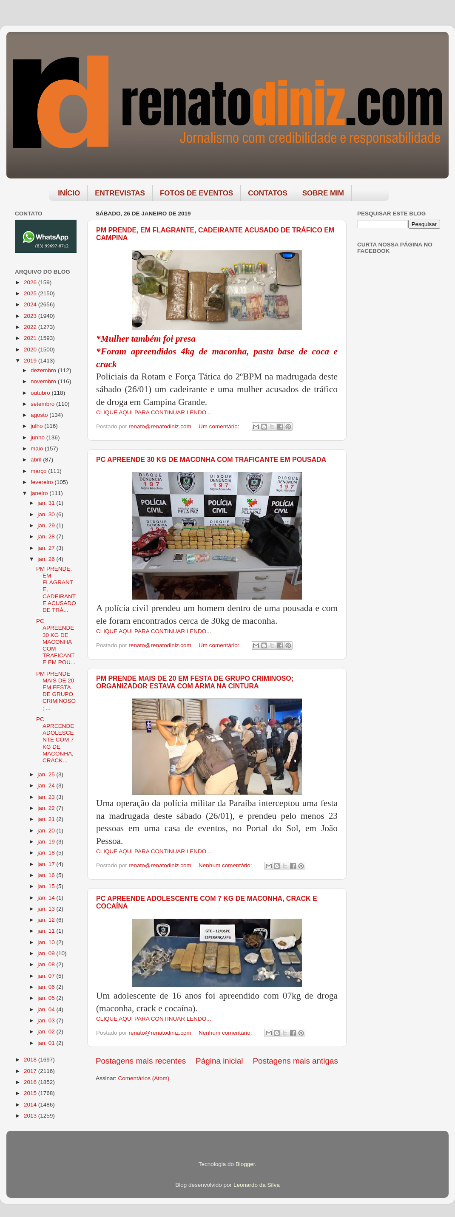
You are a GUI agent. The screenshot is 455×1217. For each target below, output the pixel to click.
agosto (40, 415)
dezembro (44, 370)
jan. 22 (46, 808)
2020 (31, 349)
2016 (31, 1082)
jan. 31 (46, 503)
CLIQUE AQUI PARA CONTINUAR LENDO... (153, 412)
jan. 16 (46, 875)
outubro (41, 393)
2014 (31, 1104)
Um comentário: (220, 426)
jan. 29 (46, 525)
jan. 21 (46, 819)
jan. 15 (46, 886)
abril (37, 459)
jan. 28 (46, 536)
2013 (31, 1115)
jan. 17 (46, 864)
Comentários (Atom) (144, 1078)
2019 (31, 360)
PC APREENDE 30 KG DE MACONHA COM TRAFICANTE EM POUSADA (211, 459)
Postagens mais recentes (141, 1060)
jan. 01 (46, 1043)
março (39, 471)
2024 (31, 304)
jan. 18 (46, 852)
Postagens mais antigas (295, 1060)
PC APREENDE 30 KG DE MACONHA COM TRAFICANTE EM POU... (55, 641)
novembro (44, 381)
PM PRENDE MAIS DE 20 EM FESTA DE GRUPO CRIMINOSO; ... (56, 691)
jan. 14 (46, 897)
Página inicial (219, 1060)
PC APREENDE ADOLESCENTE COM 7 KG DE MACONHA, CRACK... (55, 740)
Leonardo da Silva (256, 1185)
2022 (31, 327)
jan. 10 (46, 942)
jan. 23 (46, 797)
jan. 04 (46, 1009)
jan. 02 (46, 1031)
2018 (31, 1059)
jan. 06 (46, 987)
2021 (31, 338)
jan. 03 (46, 1020)
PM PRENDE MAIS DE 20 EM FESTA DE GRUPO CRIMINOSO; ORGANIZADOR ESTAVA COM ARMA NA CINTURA (194, 682)
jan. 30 (46, 514)
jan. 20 (46, 830)
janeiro (40, 493)
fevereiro (42, 482)
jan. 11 (46, 931)
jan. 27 (46, 548)
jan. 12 (46, 920)
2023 (31, 316)
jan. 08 (46, 964)
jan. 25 (46, 774)
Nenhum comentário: (226, 865)
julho (37, 426)
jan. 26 (46, 559)
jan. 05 (46, 998)
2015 (31, 1093)
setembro (43, 404)
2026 (31, 282)
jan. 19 (46, 841)
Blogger (245, 1164)
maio (38, 448)
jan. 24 (46, 785)
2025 (31, 293)
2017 (31, 1071)
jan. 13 (46, 909)
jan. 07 (46, 976)
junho (38, 437)
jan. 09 (46, 953)
